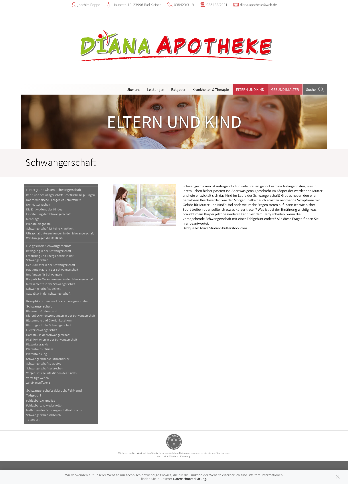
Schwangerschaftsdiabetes (43, 363)
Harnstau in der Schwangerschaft (47, 335)
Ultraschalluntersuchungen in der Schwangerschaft (60, 233)
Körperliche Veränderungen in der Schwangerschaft (60, 279)
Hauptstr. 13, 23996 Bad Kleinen (137, 4)
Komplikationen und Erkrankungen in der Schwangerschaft (57, 303)
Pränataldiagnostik (38, 224)
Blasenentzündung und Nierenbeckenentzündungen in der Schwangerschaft (60, 313)
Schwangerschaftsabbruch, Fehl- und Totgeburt (54, 392)
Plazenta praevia (37, 344)
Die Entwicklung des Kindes (44, 209)
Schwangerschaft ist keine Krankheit (49, 228)
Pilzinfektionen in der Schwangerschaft (51, 339)
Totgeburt (33, 420)
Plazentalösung (36, 354)
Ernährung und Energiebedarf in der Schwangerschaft (49, 258)
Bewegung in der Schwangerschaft (48, 251)
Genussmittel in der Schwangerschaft (50, 265)
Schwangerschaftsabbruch (43, 415)
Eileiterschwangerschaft (41, 330)
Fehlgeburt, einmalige (40, 401)
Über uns (133, 89)
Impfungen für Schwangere (44, 274)
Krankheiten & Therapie (210, 89)
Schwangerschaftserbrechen (44, 368)
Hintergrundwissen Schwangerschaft (53, 189)
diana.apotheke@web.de (258, 4)
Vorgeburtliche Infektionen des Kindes (51, 373)
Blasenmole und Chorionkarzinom (49, 320)
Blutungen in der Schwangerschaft (48, 325)
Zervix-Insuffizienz (38, 383)
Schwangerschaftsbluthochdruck (47, 359)
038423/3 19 (184, 4)
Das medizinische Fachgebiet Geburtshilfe (53, 200)
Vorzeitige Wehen (37, 378)
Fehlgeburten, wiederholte (43, 405)
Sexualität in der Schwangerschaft (48, 294)
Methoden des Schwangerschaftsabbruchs (54, 410)
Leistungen (155, 89)
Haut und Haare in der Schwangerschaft (52, 270)
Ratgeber (178, 89)
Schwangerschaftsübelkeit (43, 289)
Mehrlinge (32, 219)
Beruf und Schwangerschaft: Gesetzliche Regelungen (60, 195)
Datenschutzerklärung (189, 479)
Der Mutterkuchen (38, 204)
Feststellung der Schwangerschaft (48, 214)
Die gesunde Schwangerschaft (48, 246)
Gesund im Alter (285, 89)
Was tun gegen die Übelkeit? (44, 238)
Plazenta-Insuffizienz (39, 349)
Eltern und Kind (250, 89)
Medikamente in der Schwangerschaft (50, 284)
